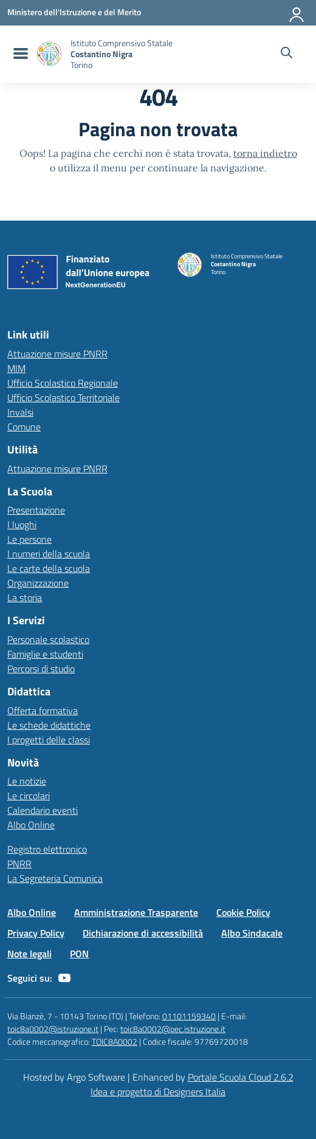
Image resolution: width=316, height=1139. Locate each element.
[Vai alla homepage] (49, 53)
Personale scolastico (48, 639)
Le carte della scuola (48, 568)
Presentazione (36, 510)
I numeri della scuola (48, 553)
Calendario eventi (42, 810)
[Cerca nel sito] (286, 54)
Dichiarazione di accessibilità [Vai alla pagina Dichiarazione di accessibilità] (143, 933)
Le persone (29, 539)
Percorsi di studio (41, 668)
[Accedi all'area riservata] (297, 12)
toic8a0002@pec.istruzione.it (172, 1028)
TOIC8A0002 (114, 1041)
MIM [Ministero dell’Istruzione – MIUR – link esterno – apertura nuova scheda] (16, 368)
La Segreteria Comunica (55, 878)
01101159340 (189, 1016)
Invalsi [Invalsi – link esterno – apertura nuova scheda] (20, 412)
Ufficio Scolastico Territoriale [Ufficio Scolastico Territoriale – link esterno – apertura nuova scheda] (63, 397)
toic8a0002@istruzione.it (52, 1028)
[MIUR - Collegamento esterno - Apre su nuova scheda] (74, 12)
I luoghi (21, 524)
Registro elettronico (47, 849)
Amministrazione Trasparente (136, 912)
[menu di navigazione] (19, 54)
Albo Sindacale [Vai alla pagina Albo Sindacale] (252, 933)
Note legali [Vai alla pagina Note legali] (29, 953)
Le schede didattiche (49, 725)
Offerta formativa (42, 710)
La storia (24, 597)
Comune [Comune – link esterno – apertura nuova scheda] (24, 426)
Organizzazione (38, 583)
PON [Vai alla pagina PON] (79, 953)
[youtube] (64, 978)
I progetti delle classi (48, 739)
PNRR (19, 863)
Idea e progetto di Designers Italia (158, 1091)
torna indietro (265, 153)
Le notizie (26, 781)
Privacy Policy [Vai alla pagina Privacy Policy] (35, 933)
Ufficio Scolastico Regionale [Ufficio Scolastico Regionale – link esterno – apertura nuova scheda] (62, 383)
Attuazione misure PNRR (57, 353)
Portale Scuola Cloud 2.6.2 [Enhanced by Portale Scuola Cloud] (241, 1077)
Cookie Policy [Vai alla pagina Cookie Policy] (243, 912)
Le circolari (28, 795)
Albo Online (31, 824)
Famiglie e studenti (45, 654)
